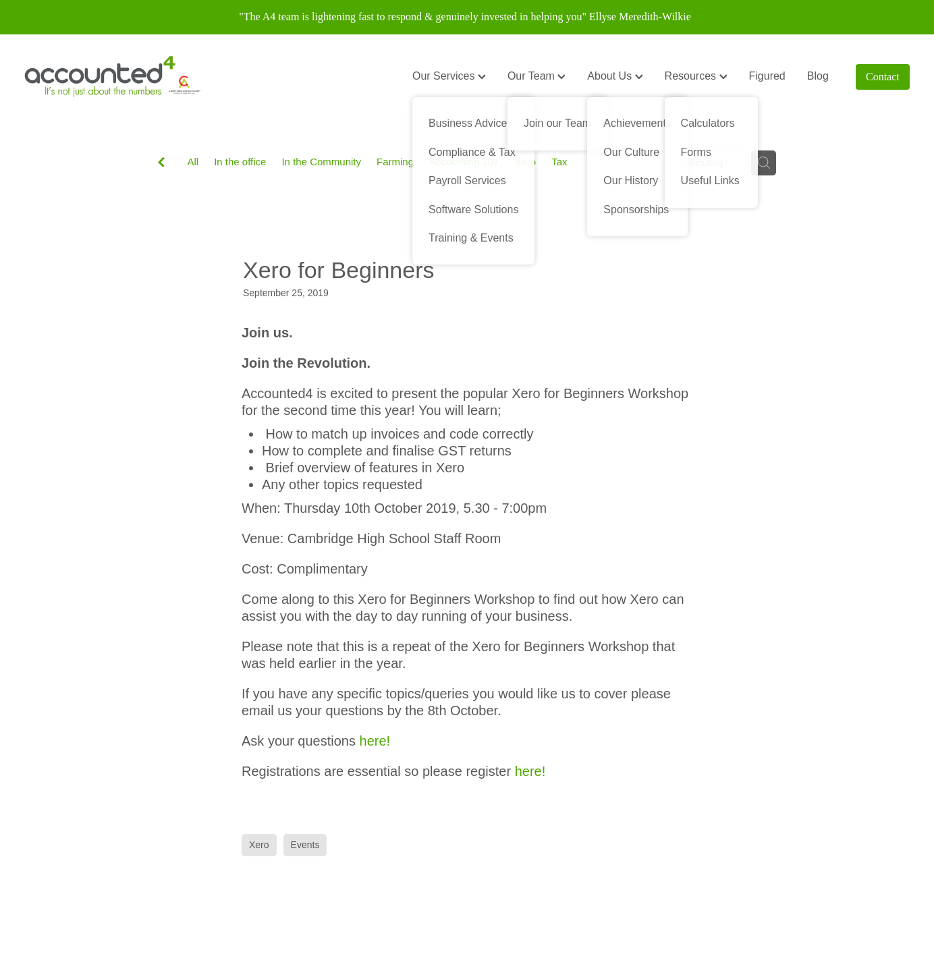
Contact (883, 76)
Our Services (449, 76)
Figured (767, 76)
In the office (240, 161)
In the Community (321, 161)
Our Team (536, 76)
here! (375, 740)
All (193, 161)
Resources (696, 76)
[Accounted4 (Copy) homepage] (112, 77)
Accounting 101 (464, 161)
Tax (559, 161)
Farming (395, 161)
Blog (818, 76)
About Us (614, 76)
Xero (525, 161)
